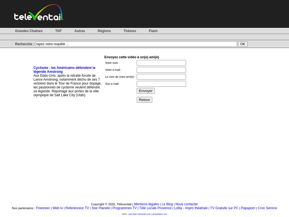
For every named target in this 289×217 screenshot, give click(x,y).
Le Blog (167, 204)
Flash (153, 31)
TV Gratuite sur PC (224, 208)
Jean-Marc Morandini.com (139, 214)
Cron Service (267, 208)
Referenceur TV (77, 208)
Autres (79, 31)
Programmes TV (124, 208)
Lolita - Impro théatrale (191, 208)
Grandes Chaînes (29, 31)
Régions (104, 31)
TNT (58, 31)
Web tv (57, 208)
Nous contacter (186, 204)
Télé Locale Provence (155, 208)
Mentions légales (146, 204)
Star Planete (100, 208)
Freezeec (43, 208)
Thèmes (130, 31)
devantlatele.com (159, 214)
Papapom (248, 208)
